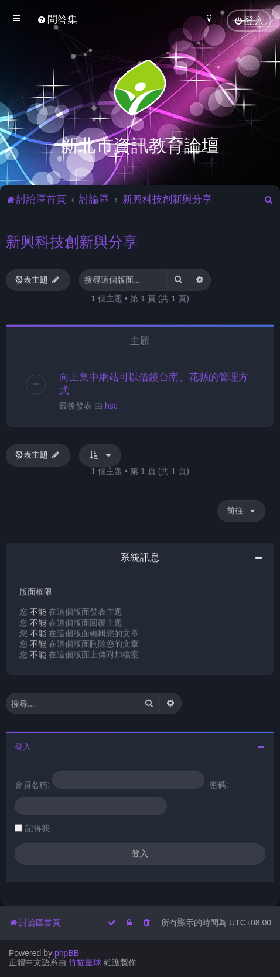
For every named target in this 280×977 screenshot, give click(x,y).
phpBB (66, 953)
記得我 (37, 827)
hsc (111, 404)
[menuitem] (57, 19)
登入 (23, 746)
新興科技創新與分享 (72, 240)
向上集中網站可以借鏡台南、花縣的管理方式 (153, 382)
